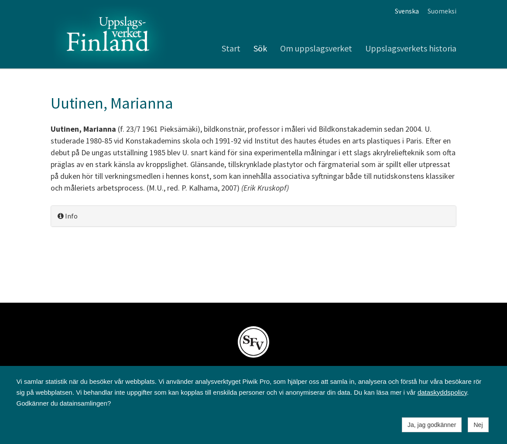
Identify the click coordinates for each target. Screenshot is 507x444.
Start (231, 48)
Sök (260, 48)
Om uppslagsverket (316, 48)
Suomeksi (442, 11)
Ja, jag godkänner (432, 424)
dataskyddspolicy (442, 392)
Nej (478, 424)
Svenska (407, 11)
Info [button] (68, 216)
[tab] (253, 216)
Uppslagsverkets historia (410, 48)
